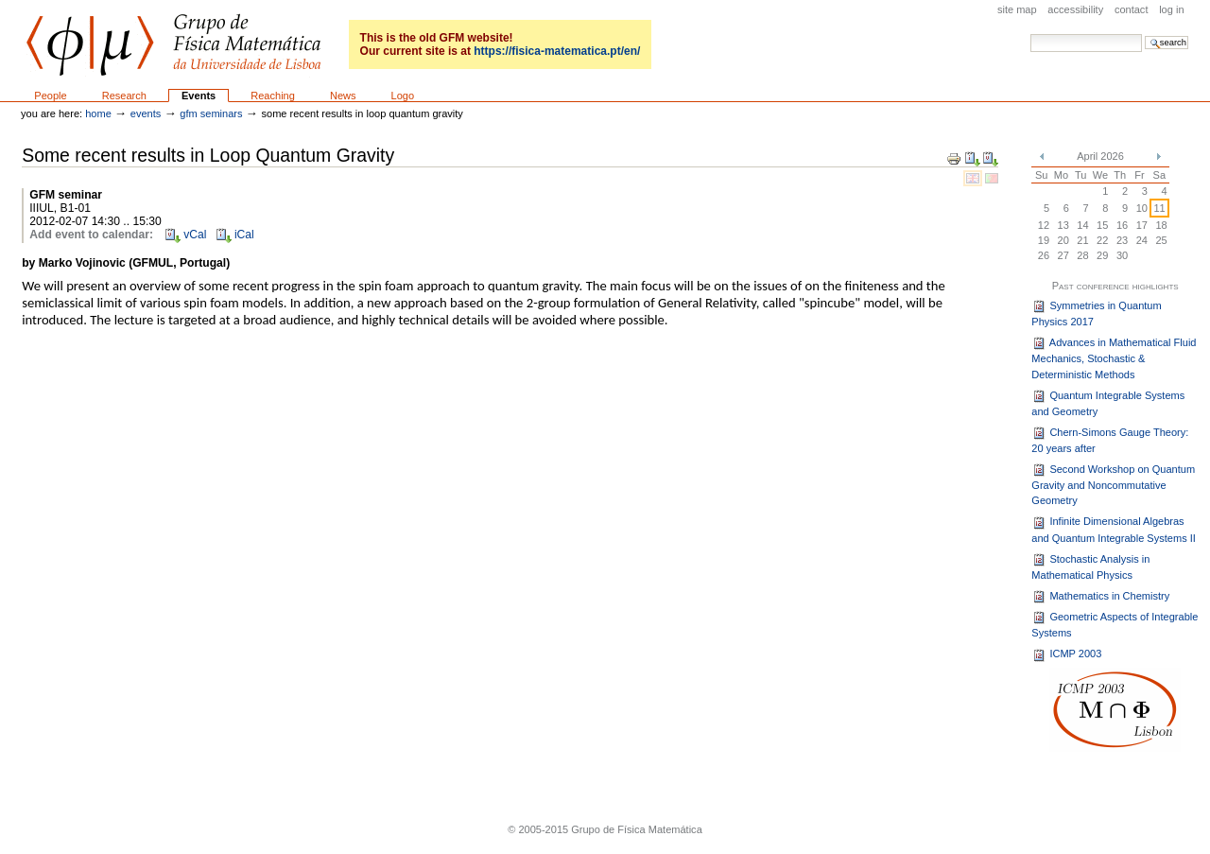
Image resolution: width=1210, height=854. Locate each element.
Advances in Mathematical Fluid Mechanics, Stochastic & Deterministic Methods (1113, 358)
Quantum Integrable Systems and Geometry (1107, 403)
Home (98, 113)
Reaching (273, 95)
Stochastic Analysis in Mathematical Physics (1090, 566)
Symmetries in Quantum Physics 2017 (1096, 313)
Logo (403, 95)
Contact (1132, 9)
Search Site (1029, 33)
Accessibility (1075, 9)
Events (199, 95)
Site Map (1017, 9)
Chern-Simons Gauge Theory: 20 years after (1109, 440)
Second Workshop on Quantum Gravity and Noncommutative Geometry (1113, 484)
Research (124, 95)
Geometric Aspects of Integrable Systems (1114, 624)
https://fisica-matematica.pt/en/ (557, 51)
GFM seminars (211, 113)
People (50, 95)
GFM (173, 45)
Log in (1171, 9)
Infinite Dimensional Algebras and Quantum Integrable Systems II (1113, 529)
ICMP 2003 (1066, 655)
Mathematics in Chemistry (1100, 596)
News (343, 95)
